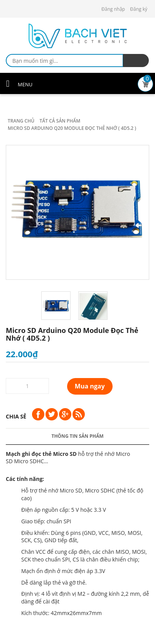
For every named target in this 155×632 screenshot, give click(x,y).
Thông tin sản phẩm (77, 436)
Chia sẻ (16, 416)
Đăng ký (138, 9)
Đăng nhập (113, 9)
